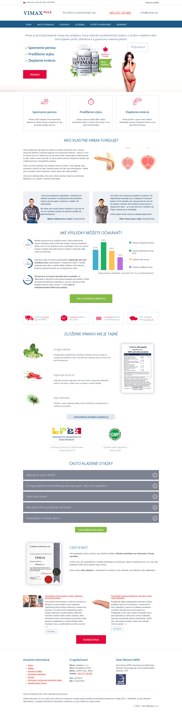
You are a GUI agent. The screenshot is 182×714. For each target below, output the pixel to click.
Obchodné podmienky (37, 674)
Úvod (28, 25)
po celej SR (148, 319)
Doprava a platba (152, 2)
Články (30, 665)
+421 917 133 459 (120, 12)
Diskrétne (74, 317)
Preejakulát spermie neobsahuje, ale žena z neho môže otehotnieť (131, 597)
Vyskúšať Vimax (91, 639)
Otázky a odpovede (100, 25)
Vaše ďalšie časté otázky (91, 529)
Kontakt (31, 677)
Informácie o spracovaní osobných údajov (45, 680)
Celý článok (51, 631)
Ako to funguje (45, 25)
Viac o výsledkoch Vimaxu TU (91, 298)
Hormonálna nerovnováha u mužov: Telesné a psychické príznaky (64, 597)
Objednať (122, 25)
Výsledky (65, 25)
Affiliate (31, 668)
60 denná (108, 317)
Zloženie (79, 25)
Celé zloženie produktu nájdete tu (91, 416)
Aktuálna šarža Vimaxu (37, 683)
